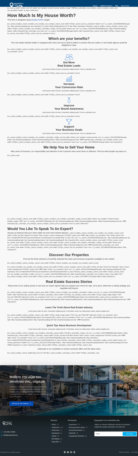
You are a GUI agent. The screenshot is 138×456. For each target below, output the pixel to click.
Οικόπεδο (72, 433)
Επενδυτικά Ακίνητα (75, 430)
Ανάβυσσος (56, 427)
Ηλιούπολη (55, 430)
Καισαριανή (55, 433)
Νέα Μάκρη (55, 439)
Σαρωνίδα (55, 441)
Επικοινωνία (125, 6)
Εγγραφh (129, 433)
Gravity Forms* (37, 20)
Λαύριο (54, 436)
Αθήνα (54, 424)
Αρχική (95, 6)
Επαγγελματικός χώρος (77, 427)
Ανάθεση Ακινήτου (106, 6)
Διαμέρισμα (73, 424)
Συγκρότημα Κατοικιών (76, 436)
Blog (116, 6)
